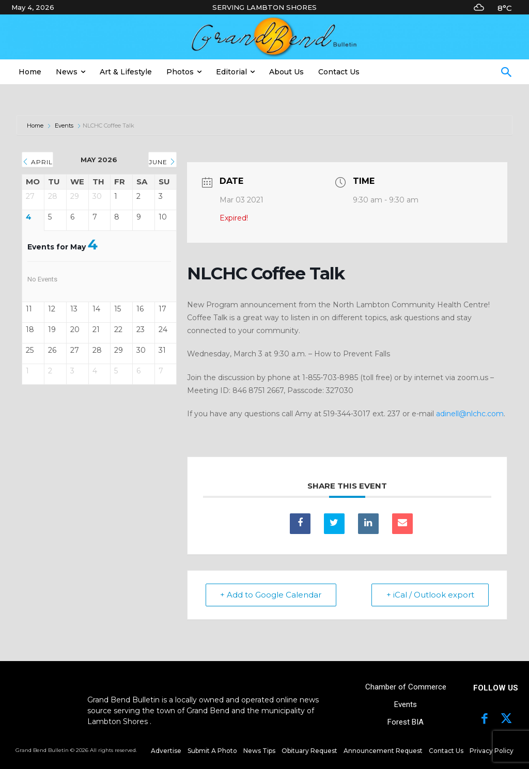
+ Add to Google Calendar (271, 595)
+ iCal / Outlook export (430, 595)
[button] (506, 73)
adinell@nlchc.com (470, 413)
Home (36, 125)
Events (64, 125)
